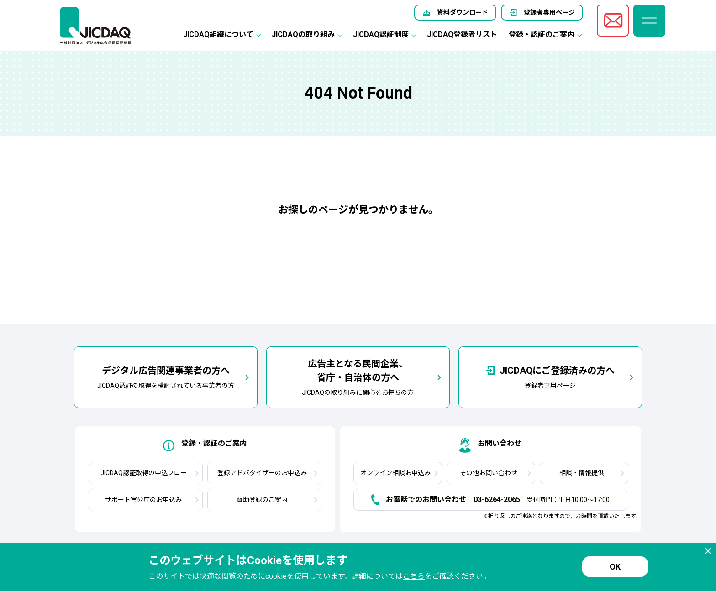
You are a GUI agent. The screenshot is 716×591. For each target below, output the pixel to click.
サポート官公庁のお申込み (143, 499)
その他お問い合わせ (488, 472)
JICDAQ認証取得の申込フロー (143, 472)
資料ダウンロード (462, 12)
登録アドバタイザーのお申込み (262, 472)
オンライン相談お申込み (395, 472)
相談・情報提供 (581, 472)
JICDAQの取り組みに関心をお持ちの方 (358, 376)
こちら (414, 576)
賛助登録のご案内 (262, 499)
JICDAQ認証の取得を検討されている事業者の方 (165, 376)
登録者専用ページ (549, 12)
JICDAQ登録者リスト (462, 34)
